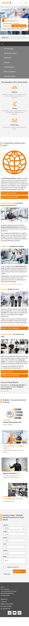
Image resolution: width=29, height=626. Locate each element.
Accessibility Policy (5, 595)
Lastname (5, 537)
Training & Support (9, 67)
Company (5, 550)
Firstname (5, 531)
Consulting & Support (10, 76)
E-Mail (4, 544)
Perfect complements (10, 71)
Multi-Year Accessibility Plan (7, 593)
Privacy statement (5, 589)
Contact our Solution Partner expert (11, 284)
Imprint (2, 587)
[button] (14, 37)
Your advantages (8, 48)
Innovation (7, 62)
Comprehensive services (10, 53)
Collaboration (7, 58)
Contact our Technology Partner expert (12, 325)
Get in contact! (5, 391)
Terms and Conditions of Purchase (8, 591)
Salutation (5, 525)
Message (5, 556)
